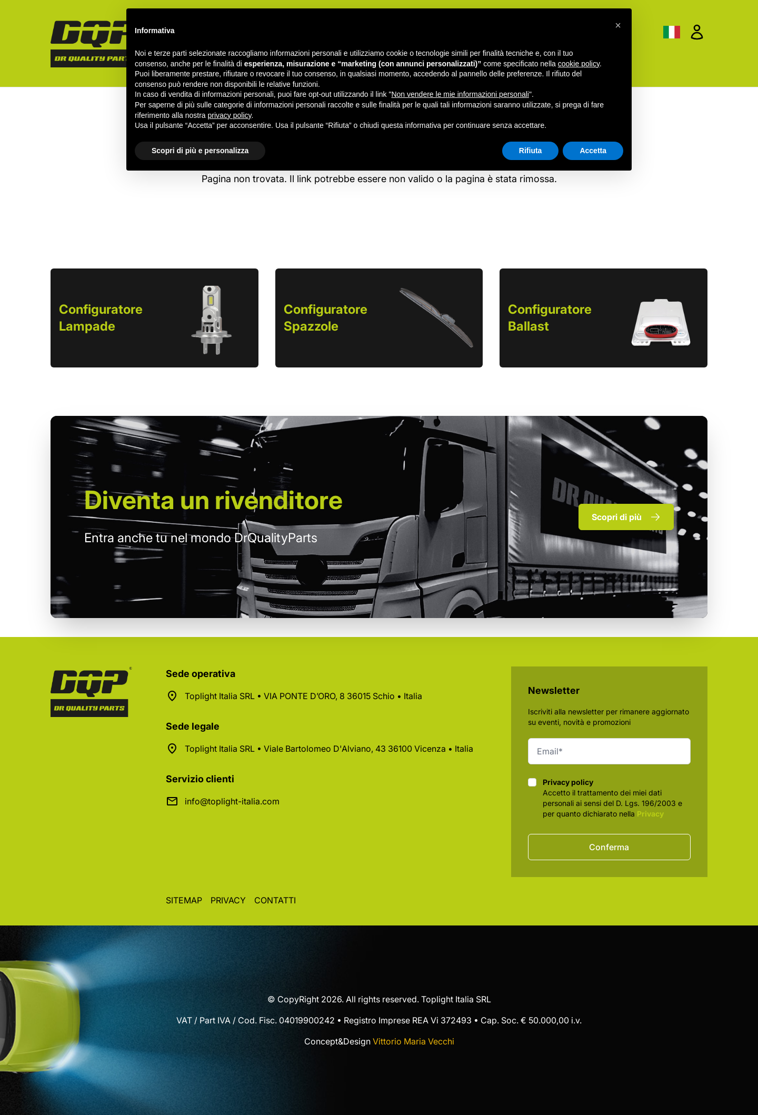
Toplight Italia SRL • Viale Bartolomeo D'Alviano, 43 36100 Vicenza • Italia (329, 748)
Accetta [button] (593, 150)
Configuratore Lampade (101, 318)
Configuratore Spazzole (325, 318)
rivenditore (213, 499)
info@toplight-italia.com (232, 801)
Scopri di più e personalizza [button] (200, 150)
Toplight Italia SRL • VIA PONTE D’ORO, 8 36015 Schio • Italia (303, 696)
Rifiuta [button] (530, 150)
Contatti (275, 900)
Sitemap (184, 900)
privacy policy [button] (230, 115)
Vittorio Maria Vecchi (413, 1041)
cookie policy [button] (579, 63)
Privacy (650, 813)
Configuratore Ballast (550, 318)
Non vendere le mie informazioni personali (459, 94)
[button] (618, 25)
